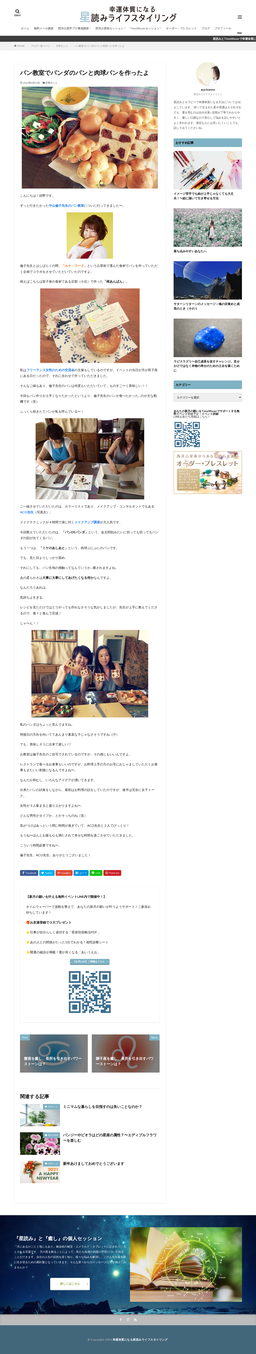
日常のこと (62, 45)
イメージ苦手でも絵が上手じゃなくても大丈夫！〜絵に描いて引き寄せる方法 (204, 196)
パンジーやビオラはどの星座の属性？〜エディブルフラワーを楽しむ (110, 1137)
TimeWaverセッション (144, 28)
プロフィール (222, 28)
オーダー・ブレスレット (181, 28)
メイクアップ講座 (87, 522)
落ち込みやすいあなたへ (190, 251)
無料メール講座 (43, 28)
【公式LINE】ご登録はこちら (89, 961)
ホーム (25, 28)
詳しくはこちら (70, 1283)
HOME (21, 45)
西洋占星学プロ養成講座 (73, 28)
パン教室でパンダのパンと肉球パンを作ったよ (99, 45)
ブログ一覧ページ (40, 45)
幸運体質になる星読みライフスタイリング (140, 1339)
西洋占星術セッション (109, 28)
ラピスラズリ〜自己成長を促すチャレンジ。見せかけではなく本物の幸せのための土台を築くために (207, 366)
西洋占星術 (53, 1135)
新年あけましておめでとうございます (93, 1163)
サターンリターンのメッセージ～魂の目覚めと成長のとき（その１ (207, 306)
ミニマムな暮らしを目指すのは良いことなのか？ (102, 1106)
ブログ (205, 28)
